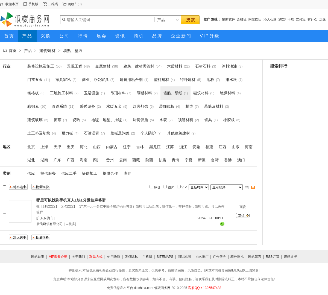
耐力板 (67, 133)
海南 (83, 160)
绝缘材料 (227, 93)
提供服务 (48, 173)
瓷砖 (76, 120)
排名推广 (202, 257)
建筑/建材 (47, 50)
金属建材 (102, 66)
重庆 (70, 147)
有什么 (312, 19)
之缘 (322, 19)
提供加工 (89, 173)
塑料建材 (161, 79)
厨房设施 (140, 120)
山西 (97, 147)
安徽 (196, 147)
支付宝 (301, 19)
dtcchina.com (143, 288)
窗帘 (57, 120)
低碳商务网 (162, 288)
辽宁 (127, 147)
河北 (83, 147)
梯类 (189, 106)
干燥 (291, 19)
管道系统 (59, 106)
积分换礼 (237, 257)
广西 (70, 160)
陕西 (149, 160)
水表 (163, 120)
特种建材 (187, 79)
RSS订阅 (272, 257)
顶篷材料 (185, 120)
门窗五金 (35, 79)
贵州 (110, 160)
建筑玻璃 (35, 120)
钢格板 (33, 93)
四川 (97, 160)
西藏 (136, 160)
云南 (123, 160)
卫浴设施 (91, 93)
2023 (282, 19)
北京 (31, 147)
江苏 (170, 147)
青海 (175, 160)
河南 (249, 147)
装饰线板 (166, 106)
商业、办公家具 (95, 79)
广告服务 (219, 257)
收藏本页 (12, 4)
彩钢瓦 (33, 106)
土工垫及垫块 (38, 133)
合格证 (242, 19)
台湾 (215, 160)
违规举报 (290, 257)
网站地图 (184, 257)
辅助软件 (228, 19)
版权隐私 (131, 257)
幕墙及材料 (213, 106)
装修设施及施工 (40, 66)
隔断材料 (144, 93)
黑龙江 (155, 147)
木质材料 (174, 66)
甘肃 (162, 160)
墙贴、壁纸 (72, 50)
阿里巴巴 (255, 19)
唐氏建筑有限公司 (49, 224)
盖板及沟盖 (120, 133)
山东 (235, 147)
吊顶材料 (118, 93)
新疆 (202, 160)
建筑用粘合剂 (131, 79)
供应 (31, 173)
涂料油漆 (229, 66)
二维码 (53, 4)
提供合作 (110, 173)
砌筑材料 (201, 93)
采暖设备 (87, 106)
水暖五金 (114, 106)
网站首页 (37, 257)
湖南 (44, 160)
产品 (28, 50)
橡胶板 (229, 120)
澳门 (241, 160)
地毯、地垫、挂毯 (106, 120)
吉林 (140, 147)
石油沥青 (91, 133)
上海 (44, 147)
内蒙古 (112, 147)
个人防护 (148, 133)
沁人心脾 (270, 19)
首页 (12, 50)
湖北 (31, 160)
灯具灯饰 (140, 106)
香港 (228, 160)
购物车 (73, 4)
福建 (209, 147)
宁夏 (188, 160)
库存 (127, 173)
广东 (57, 160)
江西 (222, 147)
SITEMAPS (165, 257)
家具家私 (63, 79)
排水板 (231, 79)
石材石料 (202, 66)
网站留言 (254, 257)
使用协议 (113, 257)
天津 (57, 147)
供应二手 (69, 173)
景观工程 (74, 66)
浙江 (183, 147)
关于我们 (78, 257)
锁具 (208, 120)
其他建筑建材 (178, 133)
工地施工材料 (61, 93)
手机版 (33, 4)
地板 (210, 79)
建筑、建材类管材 (139, 66)
